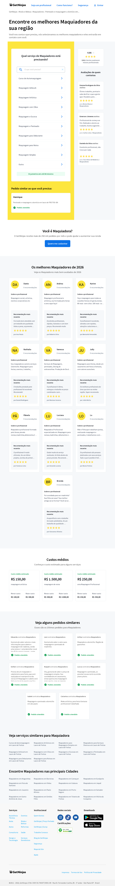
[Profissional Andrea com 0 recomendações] (57, 309)
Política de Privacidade (92, 872)
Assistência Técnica (13, 816)
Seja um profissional (41, 5)
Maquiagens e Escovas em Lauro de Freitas (68, 753)
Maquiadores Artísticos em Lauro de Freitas (44, 744)
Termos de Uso (76, 872)
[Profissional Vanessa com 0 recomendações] (57, 375)
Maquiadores (38, 11)
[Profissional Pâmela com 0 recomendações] (24, 440)
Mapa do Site (39, 849)
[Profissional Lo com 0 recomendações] (90, 440)
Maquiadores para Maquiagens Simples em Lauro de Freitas (68, 745)
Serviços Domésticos (25, 839)
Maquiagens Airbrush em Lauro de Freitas (18, 753)
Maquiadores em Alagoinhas (19, 779)
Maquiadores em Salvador (93, 790)
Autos (11, 827)
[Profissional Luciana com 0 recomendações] (57, 440)
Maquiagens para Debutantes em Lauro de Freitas (20, 759)
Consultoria (13, 832)
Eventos (24, 815)
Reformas (25, 827)
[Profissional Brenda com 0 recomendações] (57, 506)
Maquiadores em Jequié (92, 783)
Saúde (23, 832)
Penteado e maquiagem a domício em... (62, 11)
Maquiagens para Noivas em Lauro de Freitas (44, 759)
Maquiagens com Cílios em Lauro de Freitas (44, 753)
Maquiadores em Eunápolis (93, 779)
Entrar (98, 5)
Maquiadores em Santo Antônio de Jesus (17, 797)
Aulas (11, 821)
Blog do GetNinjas (41, 838)
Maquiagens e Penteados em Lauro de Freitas (94, 753)
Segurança (83, 5)
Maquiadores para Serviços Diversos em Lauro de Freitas (94, 744)
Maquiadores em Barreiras (44, 779)
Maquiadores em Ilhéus (42, 783)
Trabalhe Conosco (41, 832)
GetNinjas (13, 11)
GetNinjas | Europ (40, 827)
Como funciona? (65, 5)
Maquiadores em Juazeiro (18, 790)
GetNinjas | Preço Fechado (44, 821)
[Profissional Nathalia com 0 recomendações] (24, 375)
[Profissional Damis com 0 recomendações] (24, 309)
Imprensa (65, 872)
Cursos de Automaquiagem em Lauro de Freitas (19, 744)
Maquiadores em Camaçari (69, 779)
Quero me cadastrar (57, 243)
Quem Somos (39, 815)
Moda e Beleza (25, 11)
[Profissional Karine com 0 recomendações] (90, 309)
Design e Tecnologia (13, 839)
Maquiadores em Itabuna (68, 783)
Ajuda (36, 855)
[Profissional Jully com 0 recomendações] (90, 375)
